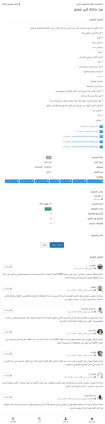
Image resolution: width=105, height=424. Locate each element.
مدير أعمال (97, 199)
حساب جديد (57, 245)
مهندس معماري (88, 290)
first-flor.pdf (93, 126)
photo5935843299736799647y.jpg (85, 141)
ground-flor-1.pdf (91, 131)
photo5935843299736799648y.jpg (85, 136)
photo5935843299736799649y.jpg (85, 146)
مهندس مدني (88, 377)
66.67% (48, 209)
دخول (44, 245)
